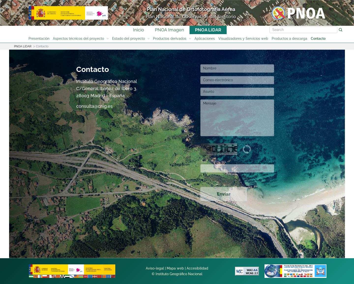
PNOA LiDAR (208, 29)
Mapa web (175, 268)
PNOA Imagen (169, 29)
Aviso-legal (155, 268)
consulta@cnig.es (94, 106)
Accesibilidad (197, 268)
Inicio (138, 29)
